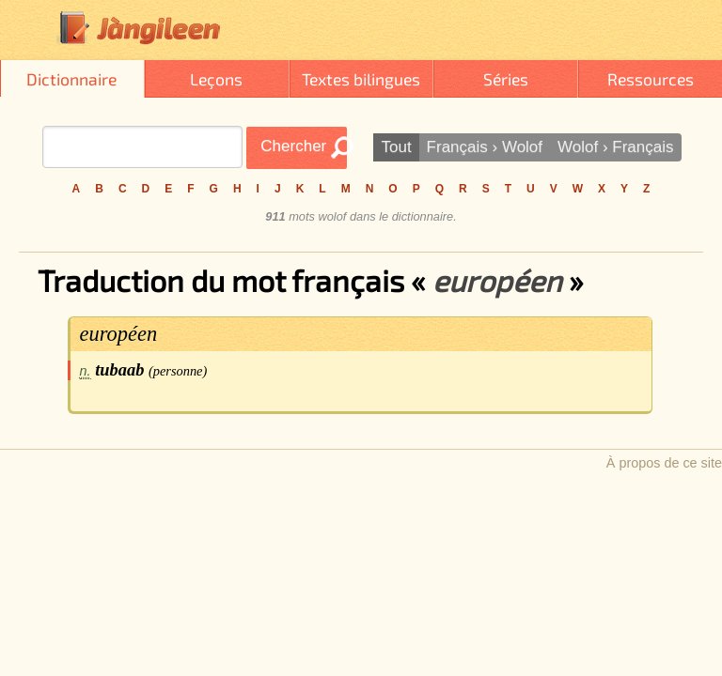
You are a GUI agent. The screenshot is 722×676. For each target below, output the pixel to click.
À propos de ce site (664, 462)
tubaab (119, 370)
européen (118, 334)
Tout (396, 147)
